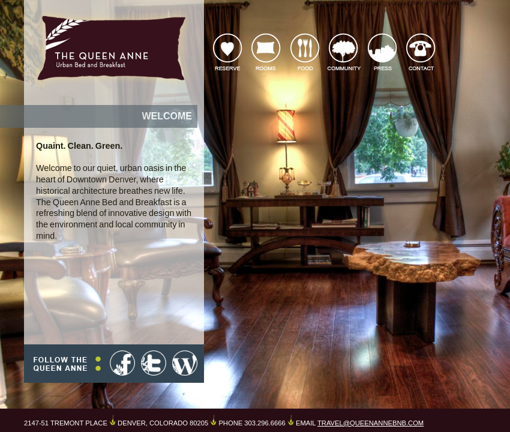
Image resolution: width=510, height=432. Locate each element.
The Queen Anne (111, 47)
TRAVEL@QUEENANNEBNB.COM (370, 423)
